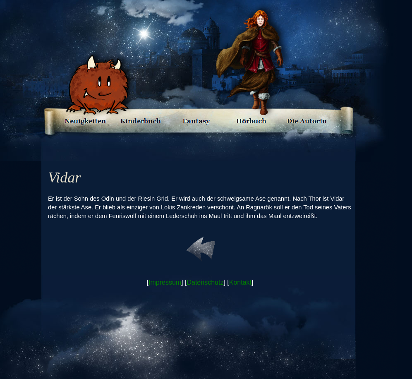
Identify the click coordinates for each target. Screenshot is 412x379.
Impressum (165, 282)
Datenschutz (205, 282)
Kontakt (240, 282)
